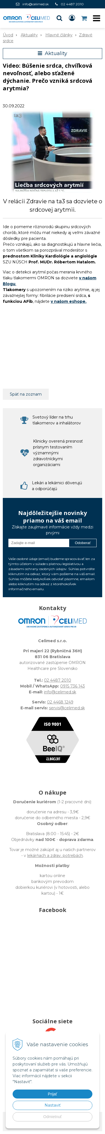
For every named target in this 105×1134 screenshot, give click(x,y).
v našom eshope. (69, 301)
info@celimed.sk (35, 4)
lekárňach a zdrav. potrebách (55, 855)
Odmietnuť (52, 1116)
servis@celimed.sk (67, 707)
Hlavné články (59, 34)
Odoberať (83, 543)
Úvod (8, 34)
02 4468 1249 (60, 702)
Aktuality (29, 34)
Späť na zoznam (26, 394)
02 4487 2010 (72, 4)
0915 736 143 (72, 686)
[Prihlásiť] (72, 18)
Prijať (52, 1094)
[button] (59, 18)
